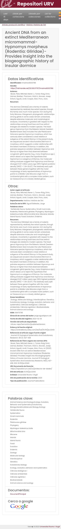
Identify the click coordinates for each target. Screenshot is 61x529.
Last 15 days (5, 16)
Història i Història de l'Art (36, 25)
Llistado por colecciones (34, 15)
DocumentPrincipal (18, 494)
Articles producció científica (13, 25)
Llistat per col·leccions (18, 15)
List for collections (50, 15)
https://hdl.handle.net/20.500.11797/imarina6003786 (31, 88)
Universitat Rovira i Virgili (50, 526)
